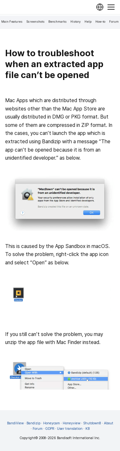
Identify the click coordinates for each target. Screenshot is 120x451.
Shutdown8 (92, 423)
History (75, 21)
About (108, 423)
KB (87, 429)
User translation (70, 429)
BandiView (15, 423)
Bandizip (33, 423)
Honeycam (51, 423)
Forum (114, 21)
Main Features (11, 21)
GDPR (49, 429)
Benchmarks (57, 21)
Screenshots (35, 21)
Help (88, 21)
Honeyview (71, 423)
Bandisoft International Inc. (78, 438)
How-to (100, 21)
